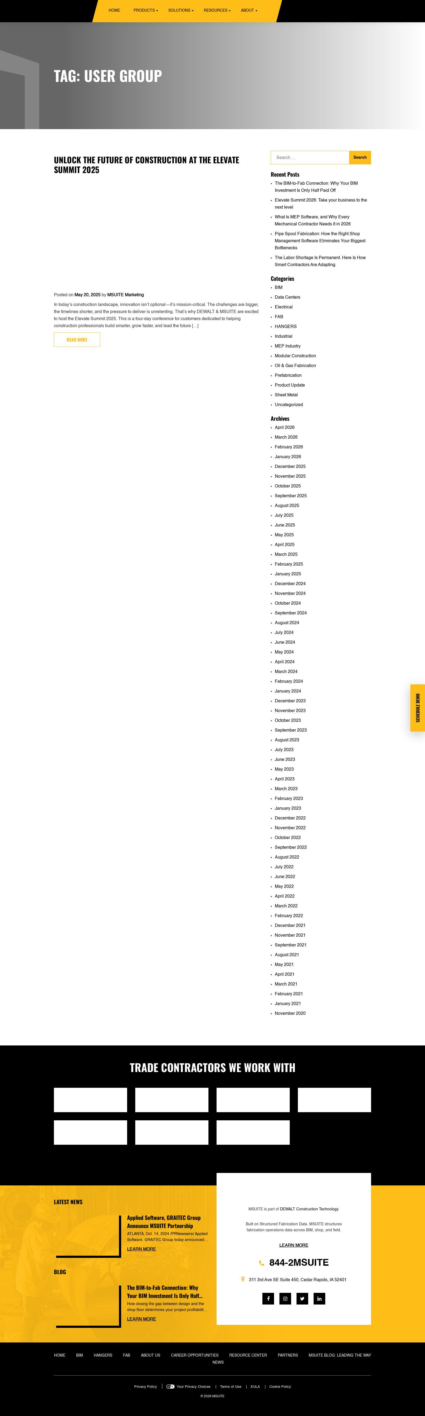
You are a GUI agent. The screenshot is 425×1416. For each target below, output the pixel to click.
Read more (77, 339)
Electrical (284, 307)
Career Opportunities (194, 1355)
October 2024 (288, 603)
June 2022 (285, 877)
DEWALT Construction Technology (309, 1209)
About (247, 10)
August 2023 (287, 740)
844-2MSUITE (294, 1263)
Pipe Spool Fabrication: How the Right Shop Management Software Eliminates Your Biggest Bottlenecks (320, 241)
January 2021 (288, 1004)
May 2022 (284, 887)
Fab (126, 1355)
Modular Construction (295, 356)
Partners (288, 1355)
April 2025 (285, 545)
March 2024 (286, 672)
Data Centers (287, 297)
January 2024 (288, 691)
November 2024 (290, 594)
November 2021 (290, 935)
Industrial (283, 336)
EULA (255, 1387)
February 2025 (289, 564)
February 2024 (289, 682)
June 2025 (285, 525)
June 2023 (285, 760)
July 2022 (284, 867)
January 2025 (288, 574)
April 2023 (285, 779)
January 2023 (288, 808)
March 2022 (286, 906)
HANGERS (286, 327)
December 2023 (290, 701)
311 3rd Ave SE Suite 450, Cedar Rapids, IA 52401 (294, 1280)
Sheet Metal (286, 395)
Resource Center (248, 1355)
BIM (278, 288)
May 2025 (284, 535)
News (218, 1362)
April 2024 (285, 662)
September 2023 (291, 730)
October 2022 (288, 838)
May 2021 (284, 965)
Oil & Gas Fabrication (295, 366)
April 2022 (285, 896)
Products (144, 10)
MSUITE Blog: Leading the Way (340, 1355)
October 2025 (288, 486)
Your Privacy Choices (194, 1387)
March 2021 (286, 984)
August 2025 (287, 506)
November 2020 (290, 1014)
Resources (215, 10)
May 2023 (284, 769)
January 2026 (288, 457)
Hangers (103, 1355)
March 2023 (286, 789)
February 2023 (289, 799)
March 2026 (286, 437)
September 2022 (291, 848)
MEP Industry (288, 346)
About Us (150, 1355)
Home (114, 10)
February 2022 (289, 916)
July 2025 (284, 516)
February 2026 (289, 447)
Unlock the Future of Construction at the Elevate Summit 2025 (146, 165)
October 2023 (288, 721)
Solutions (179, 10)
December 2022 (290, 818)
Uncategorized (289, 405)
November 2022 (290, 828)
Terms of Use (230, 1387)
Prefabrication (288, 376)
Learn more (141, 1249)
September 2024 (291, 613)
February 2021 (289, 994)
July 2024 (284, 633)
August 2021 (287, 955)
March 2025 (286, 555)
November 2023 (290, 711)
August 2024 (287, 623)
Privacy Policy (145, 1387)
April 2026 (285, 428)
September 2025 (291, 496)
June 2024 (285, 642)
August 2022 (287, 857)
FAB (279, 317)
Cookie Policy (280, 1387)
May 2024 (284, 652)
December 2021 (290, 926)
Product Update (290, 385)
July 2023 (284, 750)
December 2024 (290, 584)
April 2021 (285, 974)
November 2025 (290, 476)
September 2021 (291, 945)
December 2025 (290, 467)
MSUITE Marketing (125, 295)
